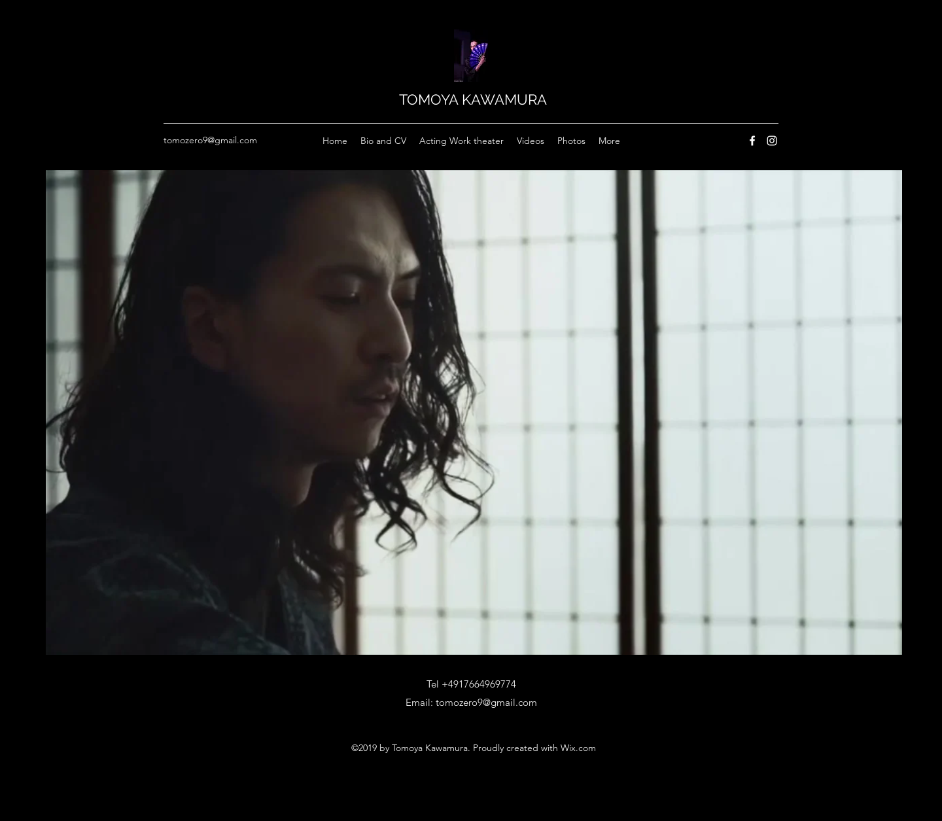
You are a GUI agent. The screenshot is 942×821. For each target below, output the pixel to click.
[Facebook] (752, 140)
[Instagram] (771, 140)
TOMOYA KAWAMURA (473, 99)
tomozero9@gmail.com (210, 140)
